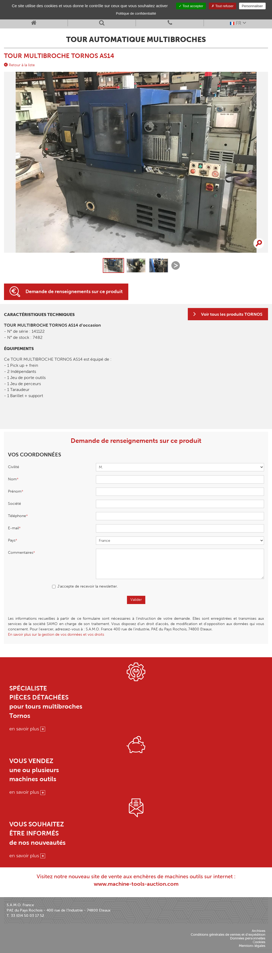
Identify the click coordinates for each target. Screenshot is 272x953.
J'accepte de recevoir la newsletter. (85, 586)
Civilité (13, 467)
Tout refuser (222, 6)
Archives (258, 931)
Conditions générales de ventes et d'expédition (228, 935)
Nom (12, 479)
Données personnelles (247, 938)
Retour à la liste (19, 65)
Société (14, 504)
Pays (11, 540)
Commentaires (20, 553)
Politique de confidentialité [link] (136, 13)
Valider (136, 600)
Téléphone (17, 516)
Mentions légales (252, 946)
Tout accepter (191, 6)
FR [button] (238, 23)
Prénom (15, 491)
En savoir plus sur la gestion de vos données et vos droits (56, 634)
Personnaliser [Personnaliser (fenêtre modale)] (252, 6)
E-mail (13, 528)
